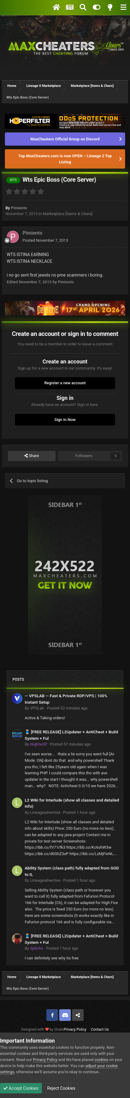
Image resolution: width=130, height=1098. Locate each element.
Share (31, 455)
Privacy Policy (75, 1029)
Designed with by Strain (42, 1029)
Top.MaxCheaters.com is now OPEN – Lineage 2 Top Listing (65, 159)
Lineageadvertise (45, 812)
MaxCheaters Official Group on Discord (65, 139)
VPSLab (37, 708)
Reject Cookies (60, 1088)
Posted (45, 240)
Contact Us (100, 1029)
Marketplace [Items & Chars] (67, 213)
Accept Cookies (20, 1088)
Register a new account (65, 383)
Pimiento (19, 208)
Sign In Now (64, 419)
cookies (101, 1059)
